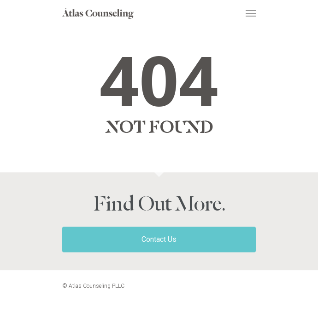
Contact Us (159, 239)
